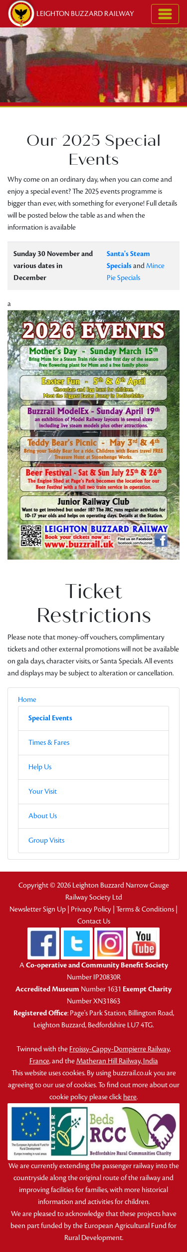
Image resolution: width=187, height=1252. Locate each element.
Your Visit (42, 791)
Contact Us (93, 921)
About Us (42, 816)
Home (27, 699)
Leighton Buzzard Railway (70, 13)
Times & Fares (48, 742)
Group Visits (46, 840)
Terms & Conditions (145, 909)
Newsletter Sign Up (37, 909)
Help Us (39, 767)
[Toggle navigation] (165, 14)
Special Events (50, 718)
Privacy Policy (91, 909)
